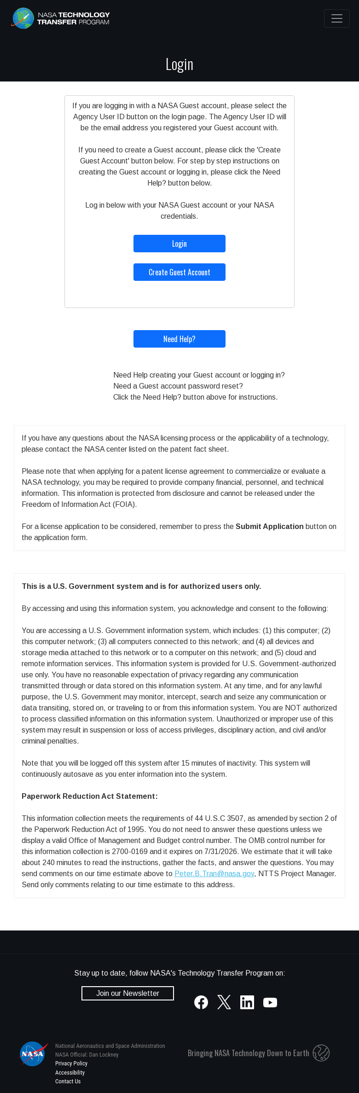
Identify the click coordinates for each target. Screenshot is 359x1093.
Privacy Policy (71, 1063)
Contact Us (68, 1081)
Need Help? (179, 338)
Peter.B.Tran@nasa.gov (214, 874)
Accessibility (70, 1072)
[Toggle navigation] (337, 18)
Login (179, 243)
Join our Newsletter (127, 993)
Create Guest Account (179, 272)
